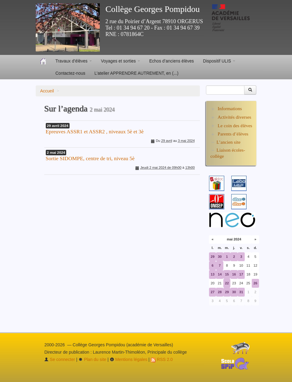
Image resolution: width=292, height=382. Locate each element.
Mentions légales (128, 359)
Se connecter (59, 359)
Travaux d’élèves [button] (74, 61)
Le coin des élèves (235, 125)
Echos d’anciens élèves (171, 61)
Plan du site (92, 359)
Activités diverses (234, 117)
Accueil (47, 90)
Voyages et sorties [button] (120, 61)
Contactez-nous (70, 73)
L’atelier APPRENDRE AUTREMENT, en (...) (136, 73)
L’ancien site (229, 142)
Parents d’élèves (233, 133)
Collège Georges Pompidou (153, 9)
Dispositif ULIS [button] (219, 61)
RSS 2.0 (162, 359)
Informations (230, 108)
